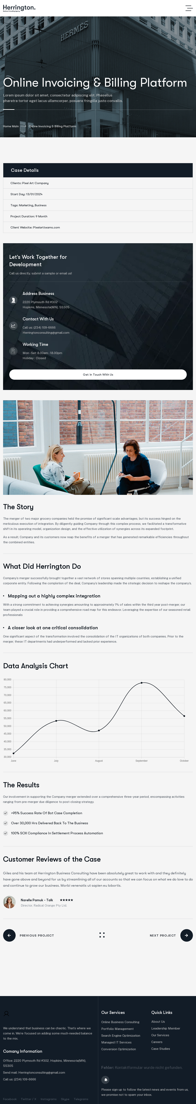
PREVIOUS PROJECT (28, 935)
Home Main (14, 126)
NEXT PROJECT (171, 935)
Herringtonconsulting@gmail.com (41, 1072)
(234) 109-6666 (25, 1079)
